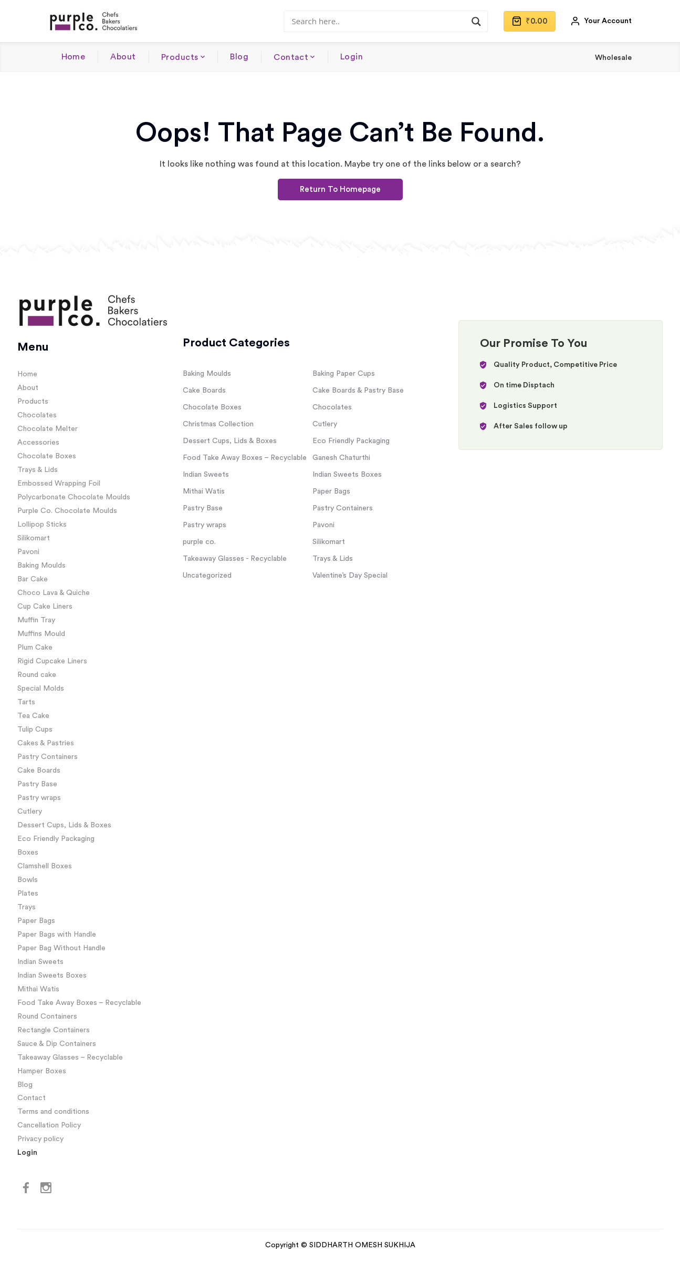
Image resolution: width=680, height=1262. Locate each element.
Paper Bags (36, 921)
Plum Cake (35, 647)
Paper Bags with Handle (56, 934)
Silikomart (33, 538)
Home (73, 57)
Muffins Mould (41, 634)
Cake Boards (38, 770)
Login (351, 57)
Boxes (27, 852)
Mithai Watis (38, 989)
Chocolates (37, 415)
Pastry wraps (39, 798)
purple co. (199, 542)
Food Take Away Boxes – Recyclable (79, 1003)
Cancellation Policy (49, 1125)
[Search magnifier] (476, 21)
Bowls (27, 880)
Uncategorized (207, 575)
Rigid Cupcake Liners (52, 661)
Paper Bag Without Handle (61, 948)
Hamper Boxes (41, 1071)
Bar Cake (32, 579)
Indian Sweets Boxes (52, 975)
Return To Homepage (340, 189)
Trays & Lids (37, 470)
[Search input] (381, 21)
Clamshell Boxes (44, 866)
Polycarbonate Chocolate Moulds (73, 497)
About (122, 57)
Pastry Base (37, 784)
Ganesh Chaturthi (341, 457)
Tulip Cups (35, 729)
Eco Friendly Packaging (56, 839)
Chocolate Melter (47, 429)
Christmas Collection (218, 424)
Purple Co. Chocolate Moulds (67, 511)
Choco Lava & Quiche (53, 593)
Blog (239, 57)
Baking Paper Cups (343, 373)
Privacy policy (40, 1139)
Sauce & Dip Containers (56, 1044)
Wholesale (613, 57)
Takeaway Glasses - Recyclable (235, 558)
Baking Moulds (41, 565)
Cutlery (29, 811)
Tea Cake (33, 716)
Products (179, 57)
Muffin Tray (36, 620)
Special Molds (40, 688)
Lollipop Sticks (42, 524)
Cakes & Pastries (45, 743)
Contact (291, 57)
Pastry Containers (47, 757)
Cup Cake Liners (44, 606)
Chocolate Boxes (46, 456)
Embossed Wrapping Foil (58, 483)
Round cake (36, 675)
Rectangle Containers (53, 1030)
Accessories (38, 442)
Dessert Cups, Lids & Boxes (64, 825)
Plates (27, 893)
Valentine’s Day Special (350, 575)
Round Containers (47, 1016)
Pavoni (28, 552)
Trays (26, 907)
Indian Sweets (40, 962)
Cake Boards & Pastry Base (358, 390)
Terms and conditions (53, 1111)
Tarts (26, 702)
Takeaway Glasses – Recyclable (70, 1057)
